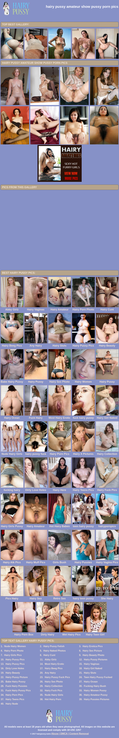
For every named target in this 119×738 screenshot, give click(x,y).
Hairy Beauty (13, 673)
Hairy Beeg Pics (54, 668)
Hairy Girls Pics (13, 655)
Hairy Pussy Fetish (53, 646)
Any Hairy (50, 673)
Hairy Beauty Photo (93, 655)
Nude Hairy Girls (54, 695)
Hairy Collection (54, 686)
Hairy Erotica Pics (93, 646)
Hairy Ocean (91, 681)
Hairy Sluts (90, 673)
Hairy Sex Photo (54, 681)
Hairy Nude (12, 703)
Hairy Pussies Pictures (96, 699)
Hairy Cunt (49, 655)
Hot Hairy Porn (53, 699)
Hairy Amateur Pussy (95, 695)
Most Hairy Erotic (54, 664)
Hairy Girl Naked (93, 668)
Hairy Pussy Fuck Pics (57, 677)
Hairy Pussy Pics (15, 659)
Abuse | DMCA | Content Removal (70, 733)
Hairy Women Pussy (95, 690)
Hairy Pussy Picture (17, 677)
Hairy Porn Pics (14, 695)
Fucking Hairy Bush (95, 686)
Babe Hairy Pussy (15, 681)
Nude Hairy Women (15, 646)
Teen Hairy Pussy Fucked (98, 677)
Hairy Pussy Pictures (95, 659)
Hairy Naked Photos (54, 650)
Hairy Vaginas (91, 664)
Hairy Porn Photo (14, 650)
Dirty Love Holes (15, 668)
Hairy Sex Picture (92, 650)
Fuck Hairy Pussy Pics (18, 690)
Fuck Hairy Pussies (16, 686)
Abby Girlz (50, 659)
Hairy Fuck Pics (53, 690)
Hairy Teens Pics (15, 699)
